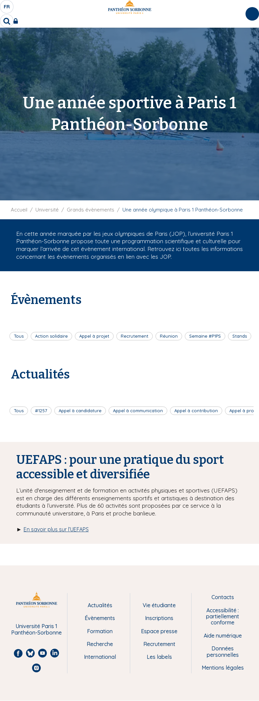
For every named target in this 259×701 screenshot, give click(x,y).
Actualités (100, 605)
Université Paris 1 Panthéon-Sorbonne (36, 629)
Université (47, 209)
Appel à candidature (80, 410)
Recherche (100, 644)
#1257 (41, 410)
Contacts (222, 597)
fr (7, 8)
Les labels (159, 657)
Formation (100, 631)
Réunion (169, 336)
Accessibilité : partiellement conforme (222, 616)
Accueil (19, 209)
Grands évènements (90, 209)
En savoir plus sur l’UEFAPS (56, 529)
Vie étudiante (159, 605)
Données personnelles (223, 651)
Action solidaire (51, 336)
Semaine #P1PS (205, 336)
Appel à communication (138, 410)
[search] (6, 21)
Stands (239, 336)
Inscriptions (159, 618)
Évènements (100, 618)
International (100, 657)
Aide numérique (223, 636)
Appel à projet (94, 336)
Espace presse (159, 631)
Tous (19, 336)
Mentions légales (223, 668)
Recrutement (134, 336)
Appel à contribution (196, 410)
